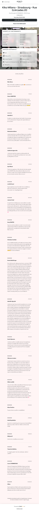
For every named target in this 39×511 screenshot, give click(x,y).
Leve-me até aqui (20, 20)
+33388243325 (19, 15)
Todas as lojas (19, 508)
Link (28, 499)
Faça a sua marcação (19, 23)
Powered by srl (19, 506)
